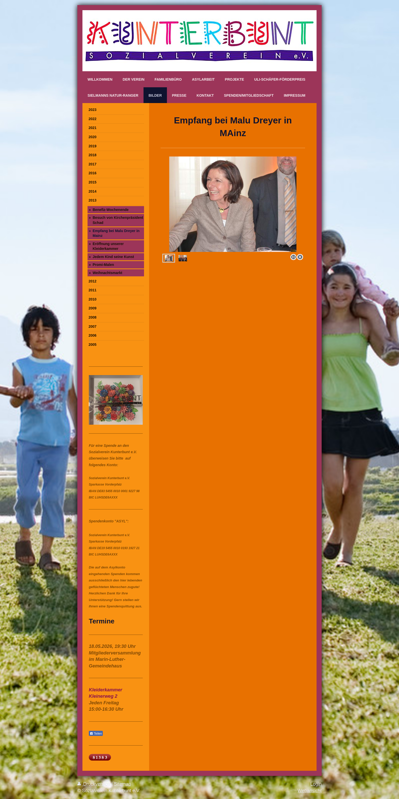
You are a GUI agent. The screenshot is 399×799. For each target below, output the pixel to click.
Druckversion (94, 784)
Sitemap (122, 784)
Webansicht (309, 790)
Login (316, 784)
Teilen (96, 733)
